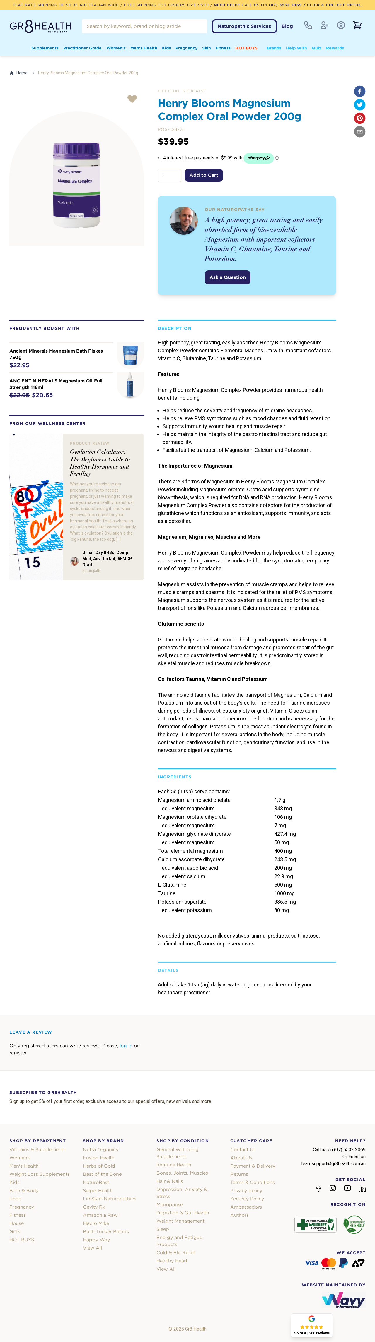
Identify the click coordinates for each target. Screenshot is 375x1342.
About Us (241, 1158)
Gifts (14, 1231)
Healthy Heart (172, 1261)
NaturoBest (96, 1182)
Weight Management (180, 1221)
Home (18, 73)
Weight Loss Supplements (39, 1174)
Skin (206, 48)
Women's (116, 48)
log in (126, 1045)
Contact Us (243, 1149)
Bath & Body (24, 1190)
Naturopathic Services (244, 26)
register (18, 1053)
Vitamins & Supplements (37, 1149)
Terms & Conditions (252, 1182)
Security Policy (247, 1199)
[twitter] (360, 105)
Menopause (169, 1204)
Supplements (45, 48)
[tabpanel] (76, 178)
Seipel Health (98, 1190)
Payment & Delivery (252, 1166)
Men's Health (143, 48)
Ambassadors (246, 1207)
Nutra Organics (100, 1149)
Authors (239, 1215)
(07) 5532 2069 (285, 5)
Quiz (316, 48)
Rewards (335, 48)
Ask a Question (227, 277)
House (16, 1223)
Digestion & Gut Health (182, 1213)
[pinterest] (360, 118)
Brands (274, 48)
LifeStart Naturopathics (109, 1199)
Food (15, 1199)
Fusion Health (99, 1158)
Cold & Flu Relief (175, 1252)
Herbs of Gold (99, 1166)
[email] (360, 132)
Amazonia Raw (100, 1215)
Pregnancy (186, 48)
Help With (296, 48)
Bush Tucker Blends (106, 1231)
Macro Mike (96, 1223)
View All (92, 1248)
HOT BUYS (246, 48)
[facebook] (360, 91)
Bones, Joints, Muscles (182, 1173)
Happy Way (96, 1240)
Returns (239, 1174)
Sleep (162, 1229)
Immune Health (173, 1165)
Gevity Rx (94, 1207)
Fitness (223, 48)
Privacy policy (246, 1190)
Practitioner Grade (82, 48)
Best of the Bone (102, 1174)
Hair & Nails (169, 1181)
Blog (287, 26)
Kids (166, 48)
